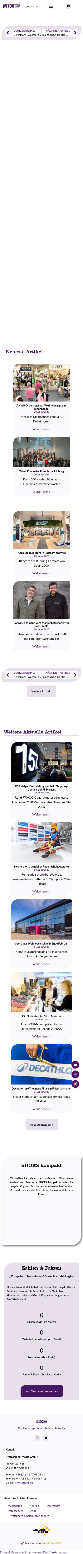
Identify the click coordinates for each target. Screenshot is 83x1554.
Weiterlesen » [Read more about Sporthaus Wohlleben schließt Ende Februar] (41, 964)
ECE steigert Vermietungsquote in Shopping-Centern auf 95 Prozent (41, 788)
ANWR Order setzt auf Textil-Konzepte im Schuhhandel (41, 407)
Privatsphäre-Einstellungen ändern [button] (28, 1515)
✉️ (75, 1064)
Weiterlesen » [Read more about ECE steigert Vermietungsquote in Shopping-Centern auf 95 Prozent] (41, 814)
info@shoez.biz (24, 1482)
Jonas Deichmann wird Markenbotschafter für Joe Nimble (41, 624)
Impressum (53, 1505)
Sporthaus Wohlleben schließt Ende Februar (41, 943)
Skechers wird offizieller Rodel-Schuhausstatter (41, 866)
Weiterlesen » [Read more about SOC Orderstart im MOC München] (41, 1036)
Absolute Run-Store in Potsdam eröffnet (42, 552)
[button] (51, 6)
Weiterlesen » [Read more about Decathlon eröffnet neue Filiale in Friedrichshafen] (41, 1109)
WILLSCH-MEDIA (52, 1543)
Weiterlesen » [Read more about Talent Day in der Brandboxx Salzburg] (41, 491)
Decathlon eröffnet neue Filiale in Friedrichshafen (41, 1088)
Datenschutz (15, 1510)
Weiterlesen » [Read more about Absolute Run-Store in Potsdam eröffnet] (41, 573)
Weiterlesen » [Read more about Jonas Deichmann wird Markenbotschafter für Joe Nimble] (41, 646)
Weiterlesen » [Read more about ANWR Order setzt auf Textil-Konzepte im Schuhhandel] (41, 429)
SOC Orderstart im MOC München (41, 1016)
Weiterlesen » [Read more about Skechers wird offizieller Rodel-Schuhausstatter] (41, 891)
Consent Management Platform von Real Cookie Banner (33, 1552)
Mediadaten (15, 1505)
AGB (33, 1510)
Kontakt (34, 1505)
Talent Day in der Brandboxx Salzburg (41, 471)
